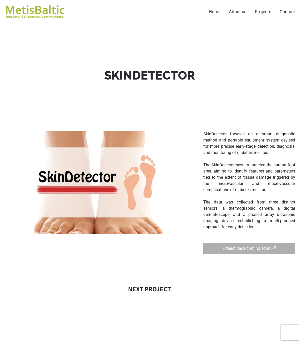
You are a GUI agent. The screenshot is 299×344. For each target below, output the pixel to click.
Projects (263, 11)
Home (215, 11)
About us (237, 11)
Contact (287, 11)
